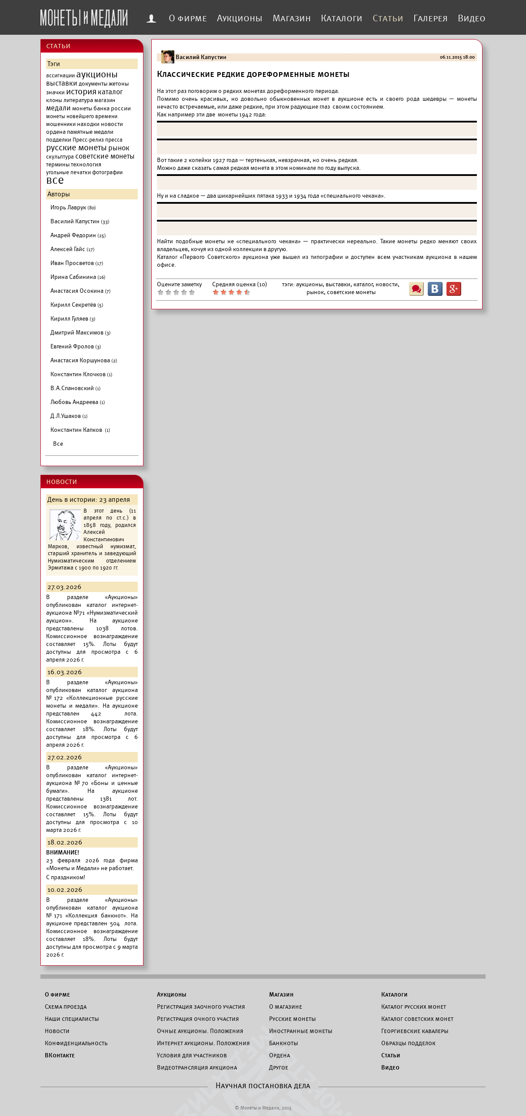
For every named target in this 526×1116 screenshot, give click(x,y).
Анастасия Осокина (80, 291)
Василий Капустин (80, 221)
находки (88, 124)
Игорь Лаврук (73, 207)
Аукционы (240, 18)
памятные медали (90, 132)
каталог (110, 92)
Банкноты (283, 1043)
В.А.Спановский (75, 388)
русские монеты (76, 148)
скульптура (60, 156)
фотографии (107, 172)
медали (58, 108)
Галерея (430, 18)
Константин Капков (80, 430)
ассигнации (60, 75)
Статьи (388, 18)
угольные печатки (68, 172)
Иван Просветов (76, 263)
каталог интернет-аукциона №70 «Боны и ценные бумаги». (92, 783)
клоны (54, 100)
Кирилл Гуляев (73, 318)
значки (55, 92)
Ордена (279, 1055)
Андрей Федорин (78, 235)
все (55, 180)
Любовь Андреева (77, 402)
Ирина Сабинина (78, 277)
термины (58, 164)
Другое (278, 1067)
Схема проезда (66, 1006)
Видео (472, 18)
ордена (56, 132)
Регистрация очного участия (198, 1018)
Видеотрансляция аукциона (197, 1067)
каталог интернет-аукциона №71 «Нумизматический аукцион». (92, 612)
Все (58, 443)
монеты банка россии (101, 108)
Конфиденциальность (76, 1043)
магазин (104, 100)
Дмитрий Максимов (80, 332)
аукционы (97, 74)
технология (86, 164)
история (81, 92)
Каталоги (342, 18)
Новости (57, 1030)
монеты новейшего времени (81, 116)
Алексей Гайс (72, 249)
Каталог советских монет (417, 1018)
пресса (114, 139)
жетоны (119, 83)
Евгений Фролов (75, 346)
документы (93, 83)
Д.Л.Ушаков (69, 416)
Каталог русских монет (413, 1006)
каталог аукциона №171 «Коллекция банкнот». (92, 911)
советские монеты (105, 156)
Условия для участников (192, 1055)
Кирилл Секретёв (76, 304)
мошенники (61, 124)
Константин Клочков (81, 374)
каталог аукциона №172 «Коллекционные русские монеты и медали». (92, 697)
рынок (119, 148)
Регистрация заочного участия (201, 1006)
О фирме (188, 18)
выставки (61, 83)
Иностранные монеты (301, 1030)
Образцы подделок (408, 1043)
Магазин (292, 18)
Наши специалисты (72, 1018)
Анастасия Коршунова (83, 360)
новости (112, 124)
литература (78, 100)
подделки (58, 139)
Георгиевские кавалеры (415, 1030)
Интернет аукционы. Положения (203, 1043)
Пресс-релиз (88, 139)
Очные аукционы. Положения (200, 1030)
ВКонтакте (60, 1055)
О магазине (285, 1006)
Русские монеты (292, 1018)
